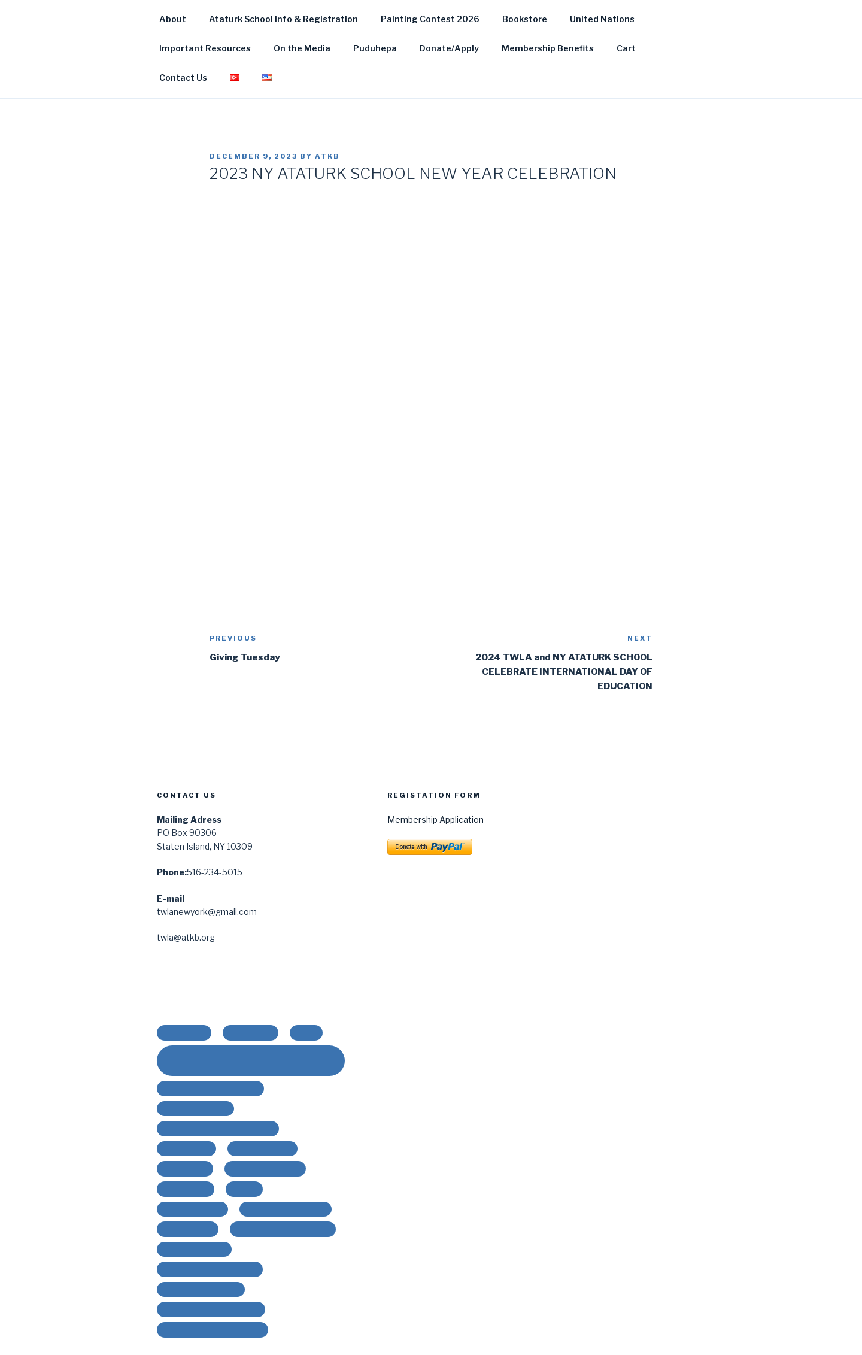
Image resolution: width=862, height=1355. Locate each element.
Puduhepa (375, 48)
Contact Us (183, 77)
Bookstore (524, 19)
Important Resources (205, 48)
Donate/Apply (449, 48)
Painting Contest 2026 (430, 19)
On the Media (302, 48)
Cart (626, 48)
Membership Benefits (548, 48)
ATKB (327, 156)
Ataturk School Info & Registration (283, 19)
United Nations (602, 19)
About (172, 19)
